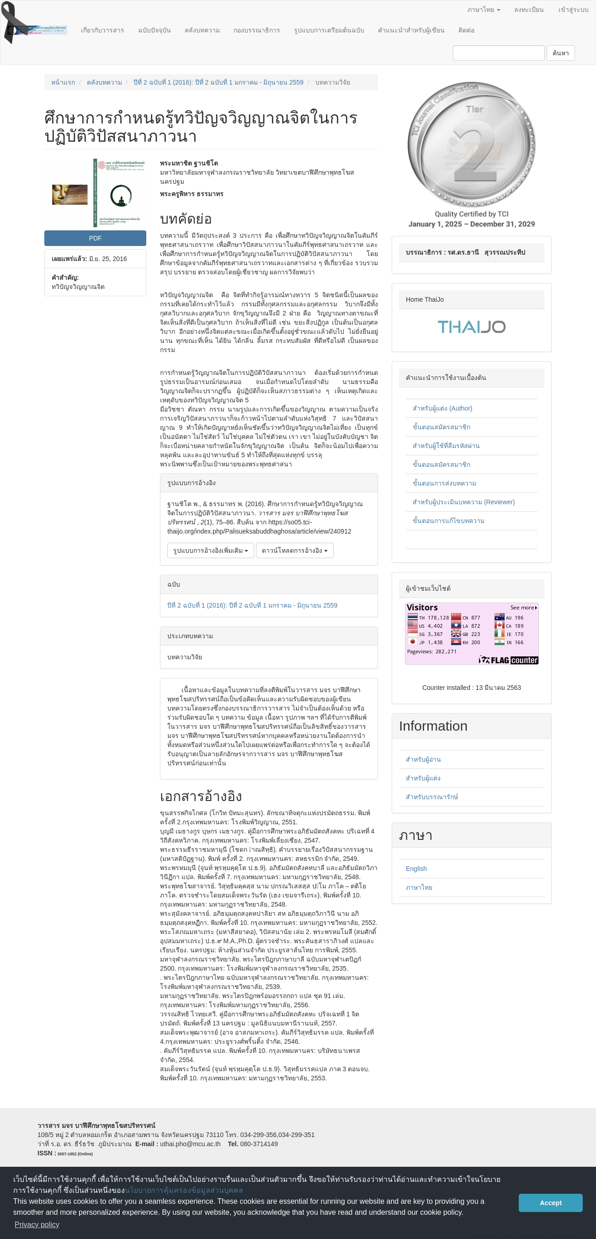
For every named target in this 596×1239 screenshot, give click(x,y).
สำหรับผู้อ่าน (423, 759)
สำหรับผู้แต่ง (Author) (442, 408)
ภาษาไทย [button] (484, 9)
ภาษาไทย (419, 887)
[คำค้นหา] (499, 53)
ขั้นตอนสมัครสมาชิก (441, 427)
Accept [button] (551, 1203)
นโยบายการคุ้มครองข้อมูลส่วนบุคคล (184, 1190)
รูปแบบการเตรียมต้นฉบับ (329, 30)
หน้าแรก (63, 82)
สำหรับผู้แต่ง (423, 778)
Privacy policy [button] (37, 1224)
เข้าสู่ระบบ (574, 9)
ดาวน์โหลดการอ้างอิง (295, 550)
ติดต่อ (466, 30)
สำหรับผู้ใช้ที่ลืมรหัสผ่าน (446, 445)
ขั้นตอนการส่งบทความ (444, 483)
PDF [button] (95, 238)
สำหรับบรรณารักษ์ (432, 797)
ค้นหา (561, 53)
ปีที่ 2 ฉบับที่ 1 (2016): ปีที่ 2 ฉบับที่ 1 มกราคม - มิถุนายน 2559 (218, 82)
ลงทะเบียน (529, 9)
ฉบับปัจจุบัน (154, 30)
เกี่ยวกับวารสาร (102, 30)
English (416, 868)
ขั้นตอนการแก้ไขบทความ (448, 520)
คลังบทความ (202, 30)
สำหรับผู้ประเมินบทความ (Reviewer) (464, 502)
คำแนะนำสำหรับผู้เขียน (411, 30)
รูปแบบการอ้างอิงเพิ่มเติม (210, 550)
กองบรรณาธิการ (257, 30)
